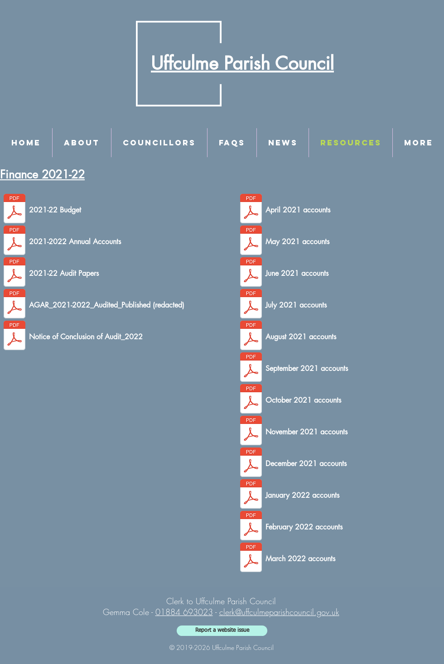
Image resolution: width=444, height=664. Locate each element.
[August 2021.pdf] (250, 336)
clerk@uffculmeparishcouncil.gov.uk (279, 611)
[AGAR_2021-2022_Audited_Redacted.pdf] (14, 305)
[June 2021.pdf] (250, 273)
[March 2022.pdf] (250, 558)
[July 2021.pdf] (250, 305)
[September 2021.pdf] (250, 368)
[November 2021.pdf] (250, 431)
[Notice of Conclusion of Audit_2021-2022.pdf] (14, 336)
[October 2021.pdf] (250, 400)
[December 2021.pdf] (250, 463)
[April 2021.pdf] (250, 210)
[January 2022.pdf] (250, 495)
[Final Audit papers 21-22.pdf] (14, 273)
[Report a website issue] (222, 631)
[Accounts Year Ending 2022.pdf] (14, 241)
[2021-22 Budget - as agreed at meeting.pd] (14, 210)
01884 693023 (184, 611)
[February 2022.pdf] (250, 527)
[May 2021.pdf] (250, 241)
